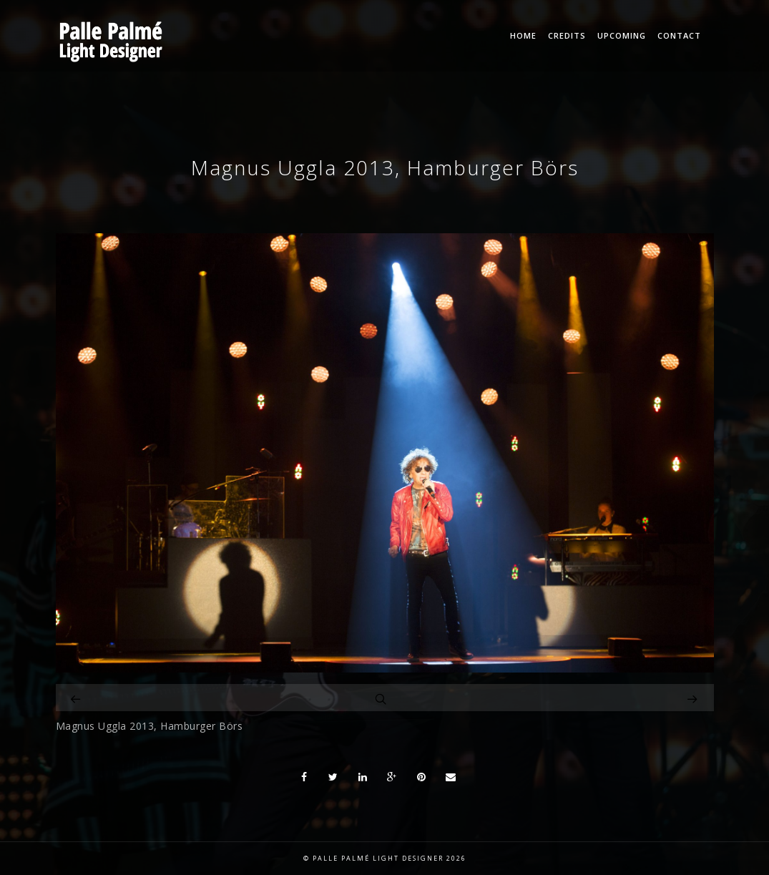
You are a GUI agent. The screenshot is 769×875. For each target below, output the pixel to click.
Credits (567, 35)
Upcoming (621, 35)
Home (523, 35)
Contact (679, 35)
